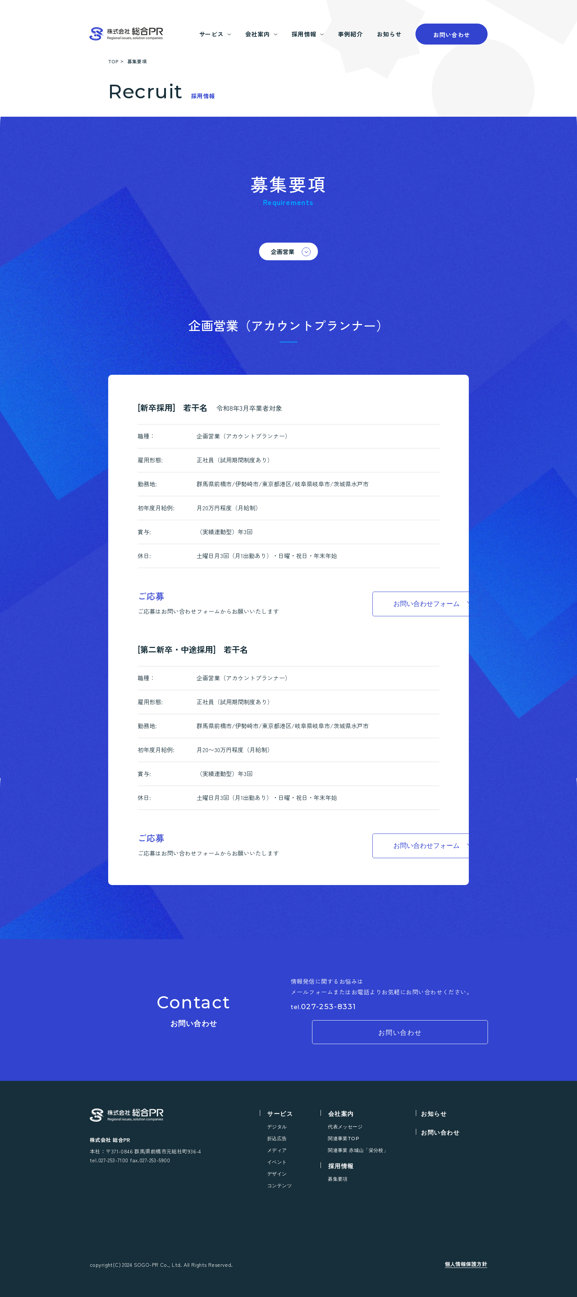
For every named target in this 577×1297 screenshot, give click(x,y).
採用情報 (341, 1166)
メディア (277, 1150)
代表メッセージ (345, 1126)
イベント (277, 1162)
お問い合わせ (452, 34)
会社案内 (341, 1113)
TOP (113, 61)
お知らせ (389, 33)
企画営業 (282, 251)
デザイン (277, 1174)
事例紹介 (350, 33)
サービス (280, 1113)
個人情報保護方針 (466, 1264)
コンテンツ (279, 1185)
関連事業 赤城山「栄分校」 (358, 1150)
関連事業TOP (343, 1138)
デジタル (277, 1126)
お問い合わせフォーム (380, 604)
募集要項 (338, 1179)
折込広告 (277, 1138)
